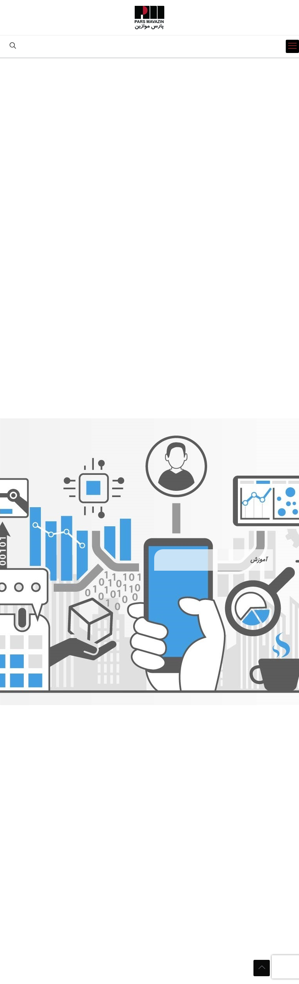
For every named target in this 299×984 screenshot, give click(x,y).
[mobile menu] (292, 46)
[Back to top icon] (261, 968)
